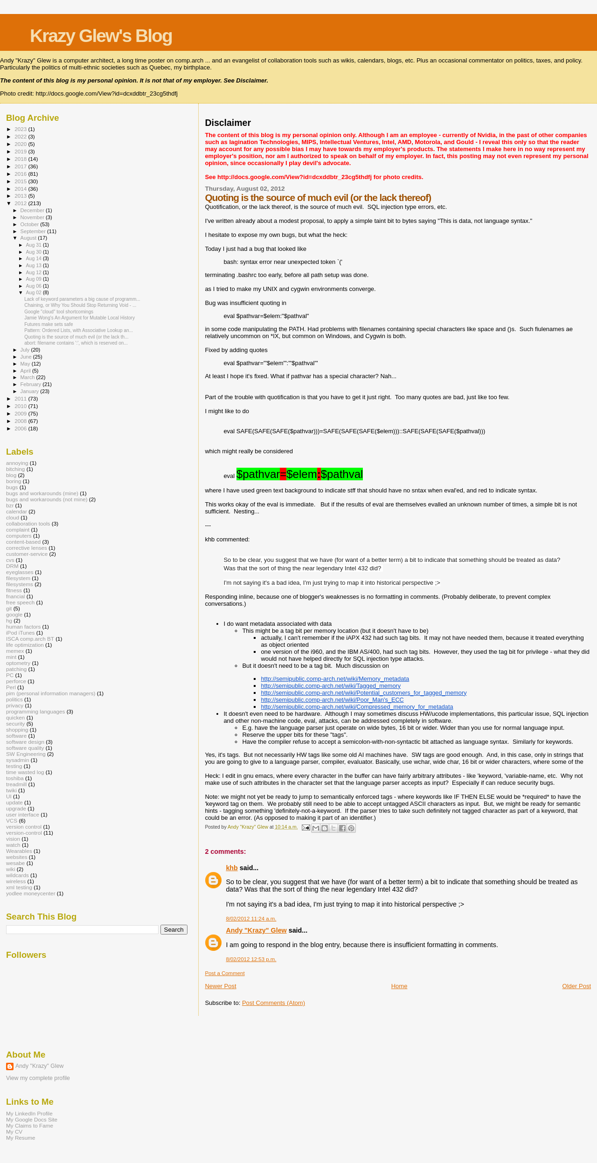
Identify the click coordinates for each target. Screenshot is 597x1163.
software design (25, 742)
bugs (12, 487)
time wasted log (25, 772)
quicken (15, 717)
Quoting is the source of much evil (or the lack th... (76, 336)
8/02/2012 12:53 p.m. (251, 959)
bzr (10, 505)
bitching (15, 469)
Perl (11, 687)
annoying (17, 463)
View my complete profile (38, 1078)
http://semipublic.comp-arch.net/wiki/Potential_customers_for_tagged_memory (363, 692)
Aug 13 (34, 265)
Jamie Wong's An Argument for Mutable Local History (79, 317)
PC (10, 675)
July (26, 350)
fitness (14, 590)
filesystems (19, 584)
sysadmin (17, 760)
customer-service (27, 554)
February (32, 384)
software (16, 736)
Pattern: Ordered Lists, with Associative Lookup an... (78, 330)
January (31, 391)
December (33, 210)
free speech (20, 602)
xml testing (19, 887)
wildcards (17, 875)
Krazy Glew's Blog (101, 36)
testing (14, 766)
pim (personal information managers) (51, 693)
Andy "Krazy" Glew (256, 930)
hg (9, 620)
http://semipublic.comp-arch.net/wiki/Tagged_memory (331, 685)
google (14, 614)
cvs (10, 560)
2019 (21, 151)
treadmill (16, 784)
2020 (21, 144)
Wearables (19, 851)
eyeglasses (20, 572)
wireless (16, 881)
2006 (21, 428)
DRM (12, 566)
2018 (21, 159)
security (15, 723)
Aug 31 (34, 245)
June (27, 357)
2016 (21, 174)
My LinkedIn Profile (29, 1113)
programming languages (35, 711)
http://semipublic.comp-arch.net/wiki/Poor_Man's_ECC (332, 699)
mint (11, 657)
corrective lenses (26, 548)
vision (13, 839)
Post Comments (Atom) (273, 1002)
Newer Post (220, 986)
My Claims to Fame (29, 1125)
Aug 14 (34, 258)
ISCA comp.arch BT (30, 639)
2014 (21, 189)
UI (9, 796)
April (26, 371)
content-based (23, 542)
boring (13, 481)
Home (399, 986)
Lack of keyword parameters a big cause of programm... (82, 299)
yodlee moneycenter (31, 893)
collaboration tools (28, 523)
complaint (17, 529)
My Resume (20, 1138)
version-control (24, 833)
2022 (21, 136)
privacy (14, 705)
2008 (21, 421)
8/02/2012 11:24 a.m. (251, 918)
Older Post (576, 986)
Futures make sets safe (48, 324)
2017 (21, 166)
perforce (16, 681)
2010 (21, 406)
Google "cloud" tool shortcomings (58, 311)
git (9, 608)
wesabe (15, 863)
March (28, 377)
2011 (21, 398)
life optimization (25, 645)
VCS (11, 820)
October (31, 224)
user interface (22, 814)
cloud (12, 517)
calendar (16, 511)
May (26, 364)
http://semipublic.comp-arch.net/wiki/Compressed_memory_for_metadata (357, 706)
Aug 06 (34, 286)
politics (14, 699)
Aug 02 (34, 292)
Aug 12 (34, 272)
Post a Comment (224, 973)
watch (13, 845)
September (34, 231)
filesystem (18, 578)
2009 (21, 413)
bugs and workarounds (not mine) (47, 499)
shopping (17, 730)
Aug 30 (34, 252)
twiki (11, 790)
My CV (14, 1131)
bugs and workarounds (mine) (42, 493)
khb (231, 868)
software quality (25, 748)
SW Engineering (26, 754)
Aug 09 (34, 279)
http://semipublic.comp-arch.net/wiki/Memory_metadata (335, 678)
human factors (23, 626)
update (14, 802)
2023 (21, 129)
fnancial (15, 596)
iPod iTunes (20, 633)
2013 (21, 196)
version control (24, 827)
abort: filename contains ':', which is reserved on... (76, 343)
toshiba (15, 778)
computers (19, 536)
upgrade (16, 808)
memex (15, 651)
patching (16, 669)
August (29, 238)
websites (17, 857)
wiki (10, 869)
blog (11, 475)
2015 (21, 181)
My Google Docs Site (31, 1119)
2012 (21, 203)
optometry (18, 663)
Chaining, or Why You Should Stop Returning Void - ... (80, 305)
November (33, 217)
